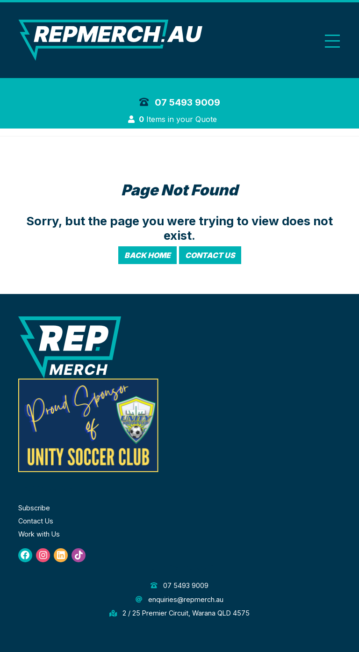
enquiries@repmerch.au (179, 599)
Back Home (147, 255)
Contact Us (210, 255)
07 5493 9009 (179, 102)
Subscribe (34, 508)
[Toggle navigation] (332, 40)
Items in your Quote (185, 119)
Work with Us (39, 534)
